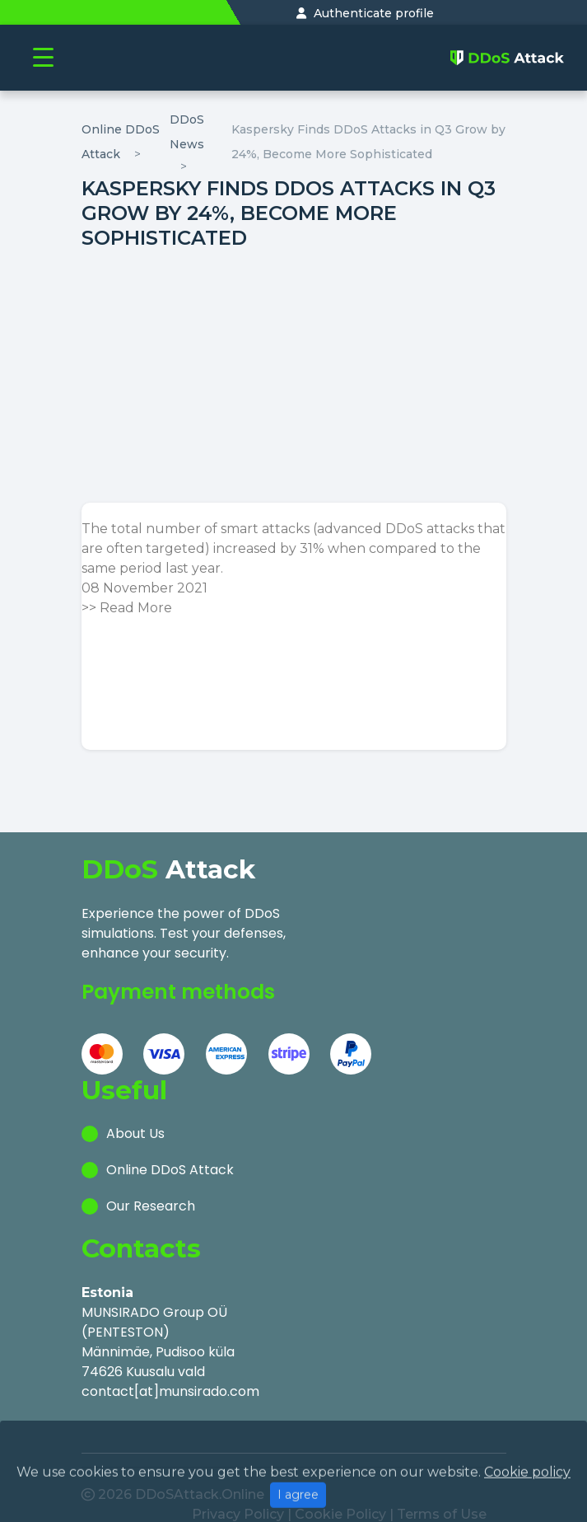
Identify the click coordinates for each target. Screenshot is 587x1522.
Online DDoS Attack (170, 1159)
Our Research (150, 1195)
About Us (135, 1122)
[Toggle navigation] (43, 58)
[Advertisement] (294, 376)
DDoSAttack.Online (199, 1470)
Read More (136, 608)
